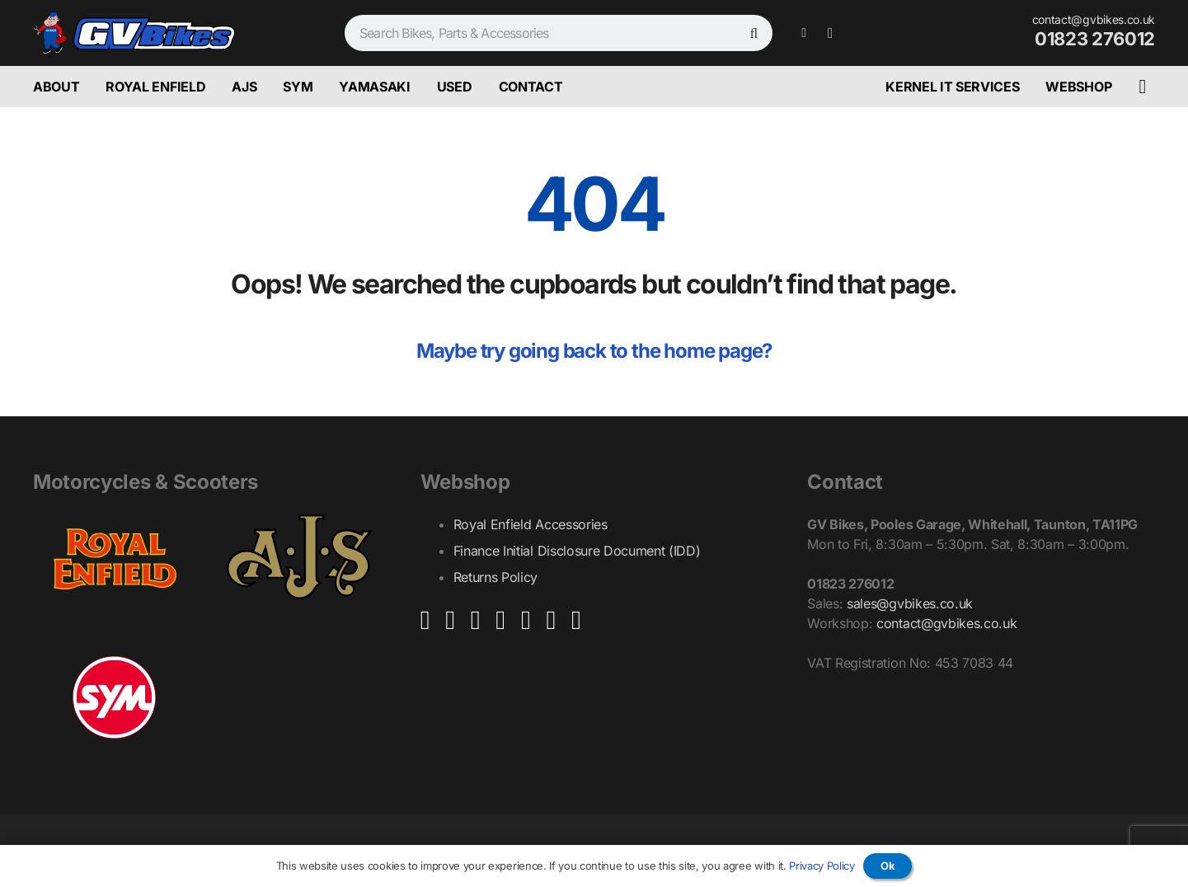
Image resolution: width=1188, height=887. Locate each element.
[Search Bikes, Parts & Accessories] (558, 33)
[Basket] (1142, 87)
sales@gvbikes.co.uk (910, 603)
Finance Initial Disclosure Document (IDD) (577, 550)
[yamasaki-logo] (300, 689)
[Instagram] (830, 33)
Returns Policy (495, 577)
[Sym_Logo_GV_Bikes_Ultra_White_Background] (114, 697)
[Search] (753, 33)
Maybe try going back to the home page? (594, 351)
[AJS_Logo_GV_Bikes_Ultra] (300, 556)
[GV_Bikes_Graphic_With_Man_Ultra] (134, 33)
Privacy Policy (822, 865)
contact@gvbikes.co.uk (946, 623)
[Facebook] (804, 33)
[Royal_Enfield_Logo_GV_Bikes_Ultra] (114, 557)
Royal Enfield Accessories (530, 524)
